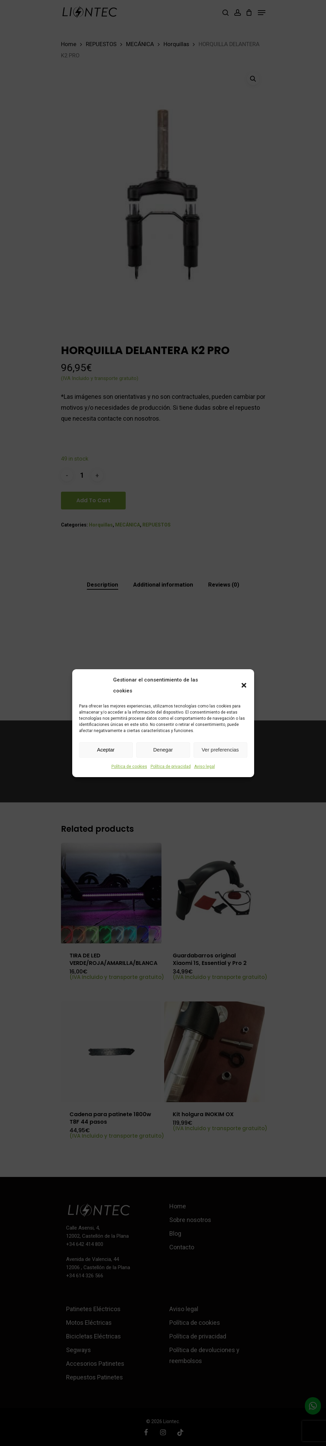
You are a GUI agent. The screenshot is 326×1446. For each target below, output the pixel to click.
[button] (243, 685)
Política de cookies (129, 766)
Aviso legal (204, 766)
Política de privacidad (171, 766)
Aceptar (106, 750)
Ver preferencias (220, 750)
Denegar (163, 750)
